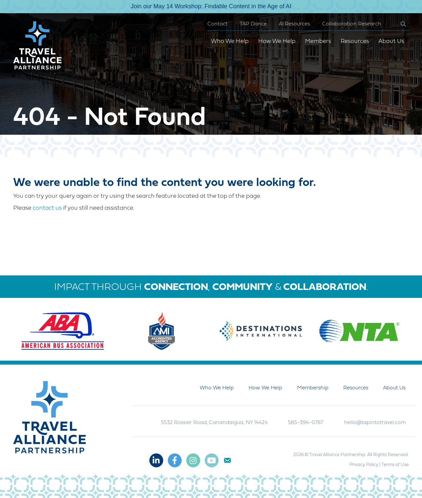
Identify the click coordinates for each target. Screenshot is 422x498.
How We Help (276, 41)
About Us (391, 41)
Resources (355, 41)
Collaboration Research (351, 24)
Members (318, 41)
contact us (47, 208)
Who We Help (230, 41)
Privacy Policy (363, 464)
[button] (398, 24)
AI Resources (294, 24)
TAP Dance (253, 24)
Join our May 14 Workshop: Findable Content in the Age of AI (211, 6)
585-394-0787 (305, 422)
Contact (217, 24)
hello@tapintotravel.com (375, 422)
